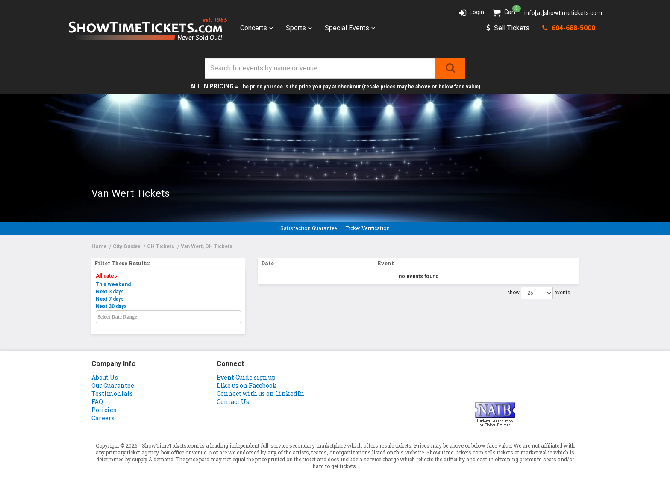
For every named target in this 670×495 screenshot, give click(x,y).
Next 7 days (110, 299)
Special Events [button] (350, 28)
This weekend (113, 284)
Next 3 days (110, 292)
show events (538, 293)
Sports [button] (299, 28)
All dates (106, 276)
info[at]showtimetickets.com (563, 12)
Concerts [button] (256, 28)
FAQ (97, 402)
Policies (103, 410)
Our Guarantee (112, 385)
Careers (103, 418)
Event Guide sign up (246, 377)
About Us (104, 377)
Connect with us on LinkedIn (260, 394)
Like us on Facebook (247, 385)
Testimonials (112, 394)
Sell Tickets (507, 28)
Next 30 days (111, 306)
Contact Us (233, 402)
